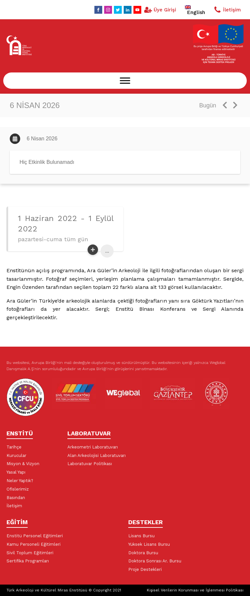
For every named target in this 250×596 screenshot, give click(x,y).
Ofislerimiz (18, 489)
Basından (16, 497)
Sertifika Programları (28, 560)
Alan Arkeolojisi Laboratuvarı (96, 455)
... (107, 251)
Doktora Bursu (143, 552)
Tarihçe (14, 447)
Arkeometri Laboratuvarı (92, 447)
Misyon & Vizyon (23, 463)
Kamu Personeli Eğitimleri (34, 544)
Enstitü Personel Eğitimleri (35, 535)
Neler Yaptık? (20, 480)
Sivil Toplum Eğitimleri (30, 552)
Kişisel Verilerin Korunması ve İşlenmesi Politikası (195, 590)
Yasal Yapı (16, 472)
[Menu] (125, 80)
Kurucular (16, 455)
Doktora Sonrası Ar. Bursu (154, 560)
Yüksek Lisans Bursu (149, 544)
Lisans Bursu (141, 535)
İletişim (14, 505)
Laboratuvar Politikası (89, 463)
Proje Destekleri (145, 569)
